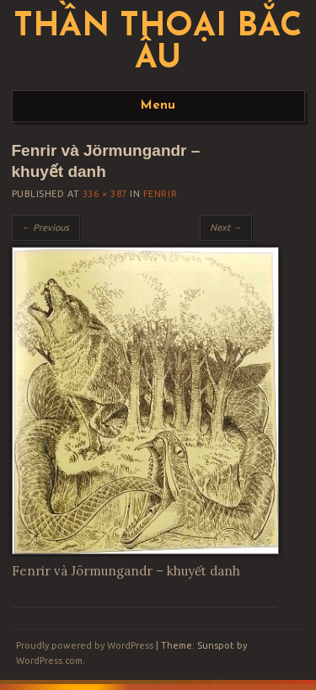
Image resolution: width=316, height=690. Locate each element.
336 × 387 (105, 194)
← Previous (46, 227)
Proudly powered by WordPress (84, 645)
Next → (226, 227)
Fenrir (160, 194)
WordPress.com (49, 660)
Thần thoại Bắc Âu (158, 44)
